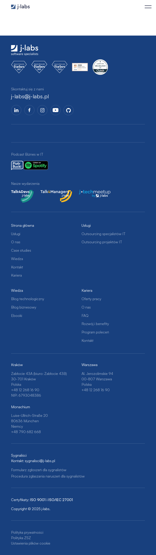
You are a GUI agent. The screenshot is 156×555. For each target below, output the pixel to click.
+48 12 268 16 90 (25, 390)
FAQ (84, 315)
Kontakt (17, 267)
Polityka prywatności (27, 532)
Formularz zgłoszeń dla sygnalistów (38, 470)
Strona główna (22, 225)
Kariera (16, 275)
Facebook (29, 110)
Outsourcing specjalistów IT (103, 234)
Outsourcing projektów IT (101, 242)
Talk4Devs (19, 192)
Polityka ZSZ (21, 538)
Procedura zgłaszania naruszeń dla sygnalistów (48, 476)
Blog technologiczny (27, 299)
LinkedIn (16, 110)
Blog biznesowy (23, 307)
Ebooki (16, 315)
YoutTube (55, 110)
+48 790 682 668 (26, 432)
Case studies (21, 250)
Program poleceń (95, 332)
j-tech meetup (90, 192)
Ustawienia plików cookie (30, 543)
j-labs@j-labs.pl (30, 96)
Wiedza (17, 258)
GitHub (68, 110)
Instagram (42, 110)
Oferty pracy (91, 299)
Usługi (15, 234)
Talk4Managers (52, 192)
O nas (15, 242)
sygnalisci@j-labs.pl (40, 460)
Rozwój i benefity (95, 323)
